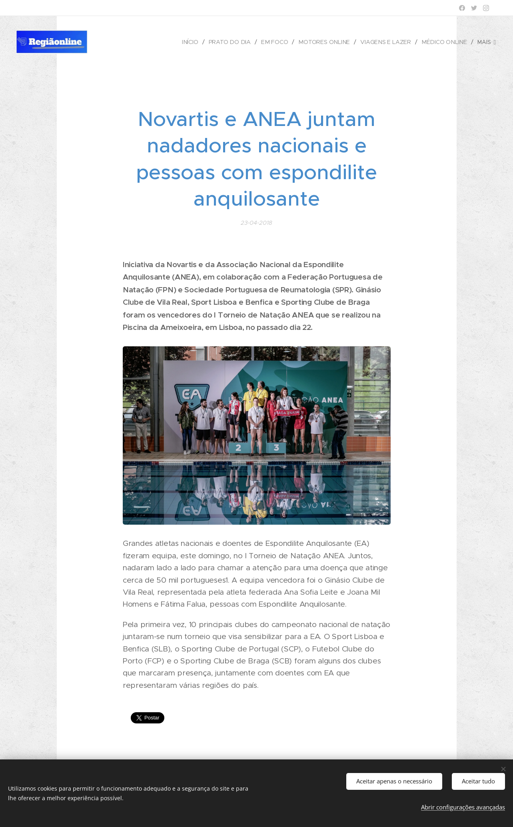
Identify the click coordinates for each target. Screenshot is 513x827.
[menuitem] (196, 42)
